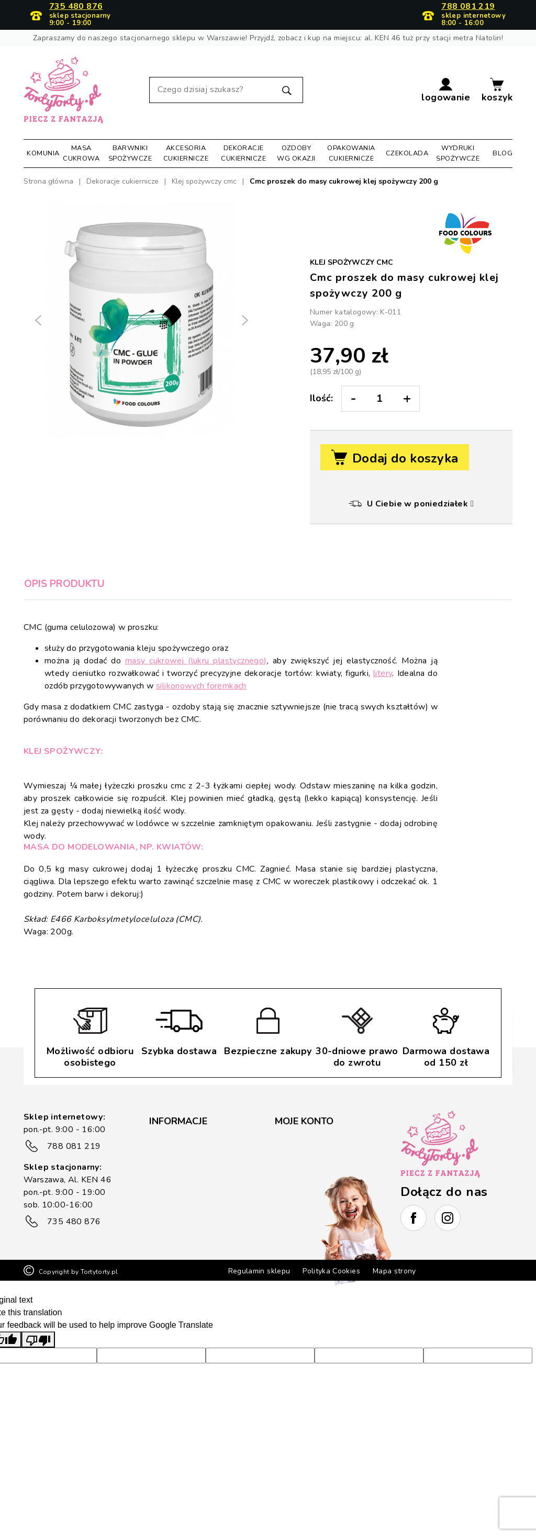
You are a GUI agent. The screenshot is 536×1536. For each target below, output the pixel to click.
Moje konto (304, 1121)
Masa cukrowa (81, 153)
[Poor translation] (38, 1380)
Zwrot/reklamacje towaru (195, 1209)
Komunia (43, 153)
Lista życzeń (297, 1213)
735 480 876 (76, 6)
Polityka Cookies (331, 1311)
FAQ (157, 1146)
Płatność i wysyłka (183, 1192)
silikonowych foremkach (201, 686)
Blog (502, 153)
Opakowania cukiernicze (351, 153)
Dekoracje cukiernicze (243, 153)
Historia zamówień (308, 1179)
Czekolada (407, 153)
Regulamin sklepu (259, 1311)
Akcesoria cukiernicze (185, 153)
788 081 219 (468, 6)
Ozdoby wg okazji (296, 153)
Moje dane (294, 1146)
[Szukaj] (226, 90)
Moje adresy (297, 1163)
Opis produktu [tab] (64, 584)
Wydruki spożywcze (457, 153)
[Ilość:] (380, 398)
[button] (445, 90)
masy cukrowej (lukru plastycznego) (196, 661)
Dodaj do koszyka (394, 458)
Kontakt (163, 1226)
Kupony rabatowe (307, 1196)
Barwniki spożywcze (130, 153)
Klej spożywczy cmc (351, 262)
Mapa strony (394, 1311)
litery (382, 673)
